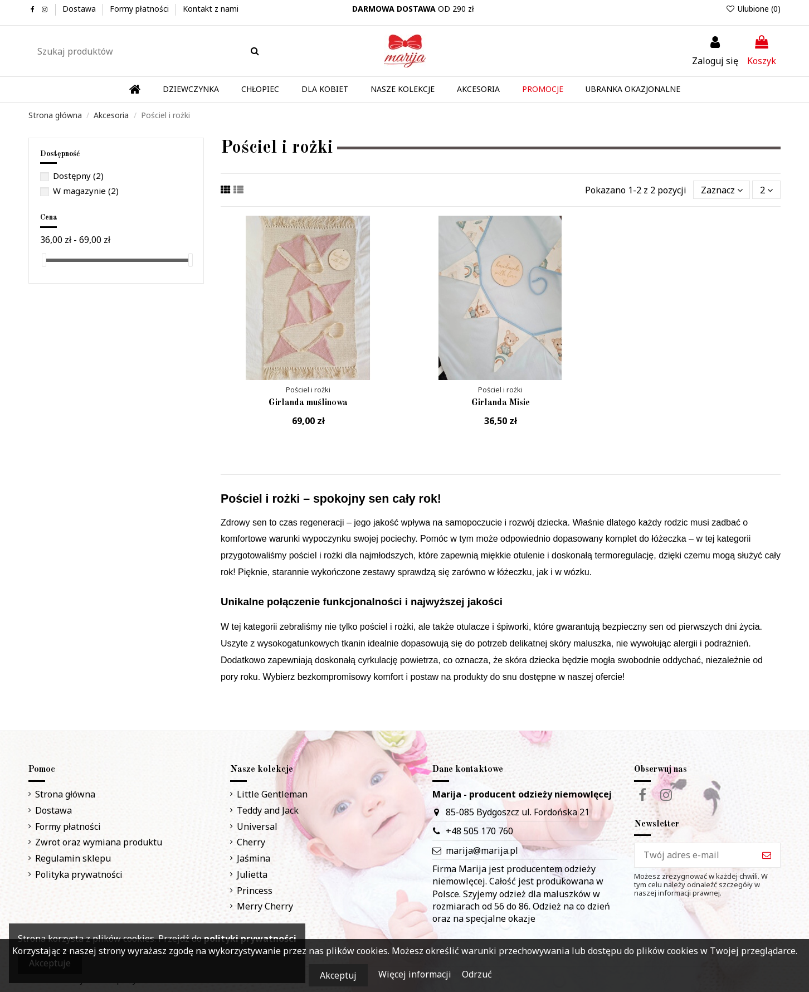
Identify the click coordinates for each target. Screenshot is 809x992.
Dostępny (78, 175)
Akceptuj (338, 975)
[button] (402, 89)
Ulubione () (753, 8)
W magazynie (86, 190)
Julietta (252, 874)
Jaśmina (253, 858)
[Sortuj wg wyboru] (721, 189)
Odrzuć (477, 974)
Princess (254, 890)
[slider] (44, 260)
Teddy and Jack (268, 810)
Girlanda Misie (500, 402)
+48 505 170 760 (479, 831)
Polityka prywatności (79, 874)
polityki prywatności (250, 938)
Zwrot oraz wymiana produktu (98, 842)
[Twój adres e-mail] (694, 855)
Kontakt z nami (210, 8)
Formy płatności (140, 8)
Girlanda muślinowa (308, 402)
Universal (257, 826)
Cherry (251, 842)
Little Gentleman (272, 794)
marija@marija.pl (482, 850)
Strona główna (65, 794)
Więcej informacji (416, 974)
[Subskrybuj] (766, 855)
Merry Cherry (265, 906)
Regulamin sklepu (73, 858)
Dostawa (80, 8)
